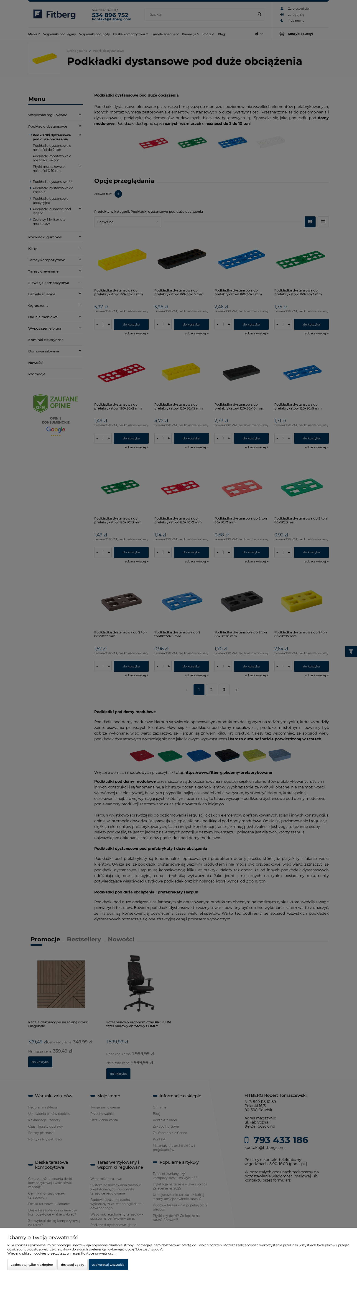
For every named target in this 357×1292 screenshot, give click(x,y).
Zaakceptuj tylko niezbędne (32, 1264)
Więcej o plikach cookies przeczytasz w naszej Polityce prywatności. (61, 1253)
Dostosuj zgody (72, 1264)
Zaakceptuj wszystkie (108, 1264)
